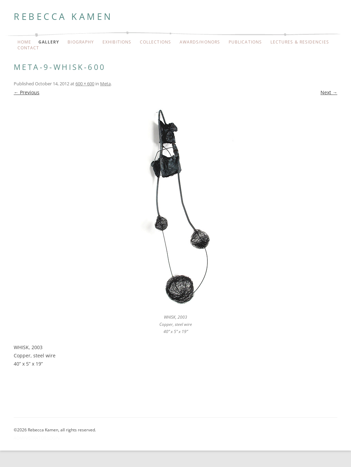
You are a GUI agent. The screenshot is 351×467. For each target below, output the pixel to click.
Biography (81, 42)
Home (24, 42)
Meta (105, 84)
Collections (155, 42)
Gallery (48, 42)
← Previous (26, 92)
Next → (328, 92)
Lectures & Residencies (299, 42)
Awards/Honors (200, 42)
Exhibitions (116, 42)
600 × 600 (84, 84)
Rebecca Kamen (63, 16)
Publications (245, 42)
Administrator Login (37, 438)
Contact (28, 48)
